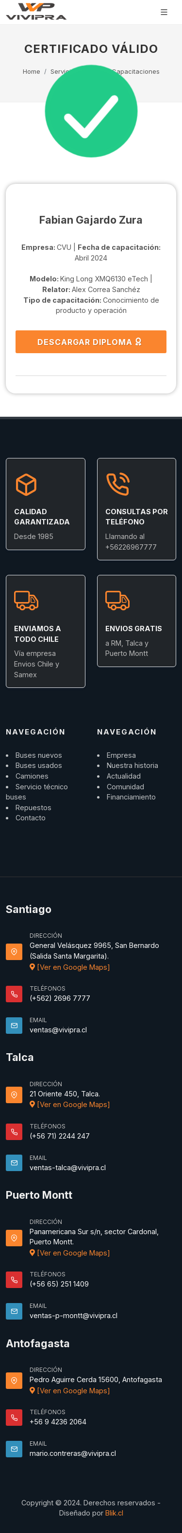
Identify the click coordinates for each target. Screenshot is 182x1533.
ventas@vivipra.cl (58, 1030)
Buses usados (39, 765)
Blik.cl (114, 1513)
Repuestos (33, 807)
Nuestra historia (132, 765)
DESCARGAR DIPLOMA (90, 341)
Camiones (32, 776)
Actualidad (124, 776)
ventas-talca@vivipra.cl (68, 1167)
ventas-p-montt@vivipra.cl (73, 1315)
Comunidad (125, 787)
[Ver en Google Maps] (70, 967)
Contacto (31, 818)
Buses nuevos (39, 755)
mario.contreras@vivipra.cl (73, 1453)
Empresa (121, 755)
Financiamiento (131, 797)
